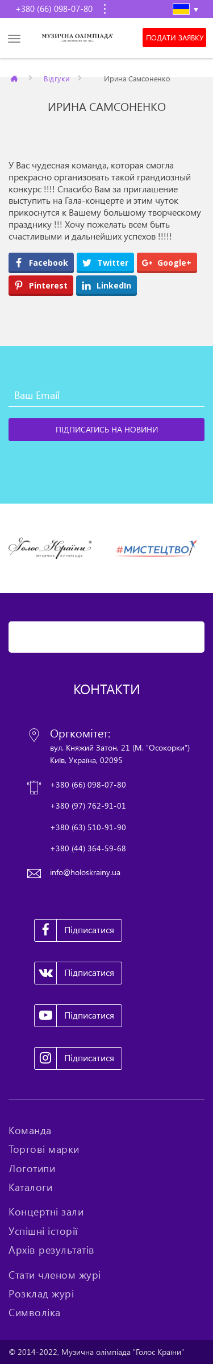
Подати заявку (174, 37)
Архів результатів (52, 1249)
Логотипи (32, 1168)
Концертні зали (46, 1211)
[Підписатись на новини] (106, 429)
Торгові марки (44, 1149)
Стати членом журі (55, 1274)
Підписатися (74, 930)
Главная (15, 78)
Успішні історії (43, 1231)
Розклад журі (41, 1293)
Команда (30, 1130)
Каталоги (30, 1187)
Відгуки (56, 78)
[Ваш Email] (106, 395)
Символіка (35, 1312)
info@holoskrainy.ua (85, 872)
